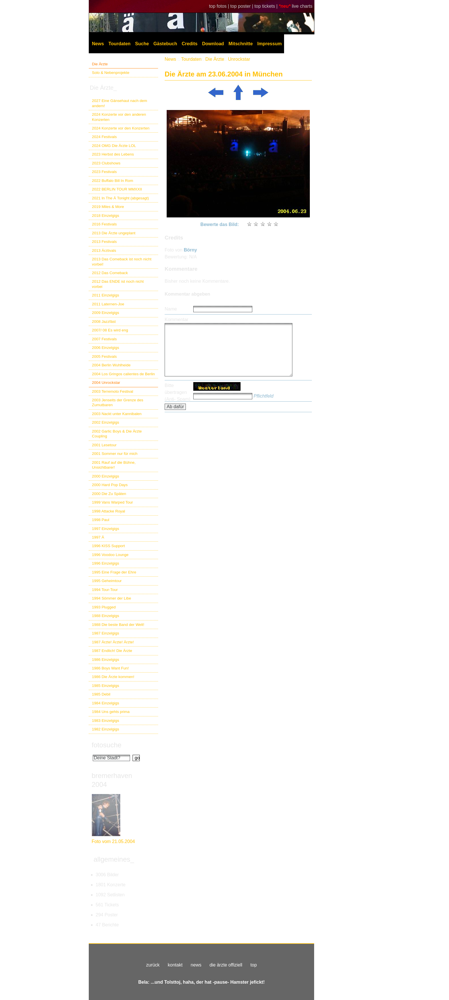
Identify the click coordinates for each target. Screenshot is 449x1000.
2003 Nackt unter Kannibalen (116, 414)
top (254, 964)
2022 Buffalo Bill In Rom (112, 180)
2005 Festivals (104, 356)
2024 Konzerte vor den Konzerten (120, 128)
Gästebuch (165, 43)
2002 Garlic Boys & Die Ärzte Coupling (117, 433)
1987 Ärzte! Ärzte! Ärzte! (113, 642)
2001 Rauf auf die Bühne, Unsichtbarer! (113, 464)
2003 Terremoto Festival (112, 391)
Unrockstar (239, 59)
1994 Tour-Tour (105, 590)
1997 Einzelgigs (105, 528)
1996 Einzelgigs (105, 563)
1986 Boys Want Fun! (110, 668)
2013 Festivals (104, 241)
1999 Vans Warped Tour (112, 502)
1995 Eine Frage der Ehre (114, 572)
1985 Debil (101, 694)
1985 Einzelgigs (105, 685)
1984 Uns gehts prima (110, 712)
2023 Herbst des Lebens (113, 154)
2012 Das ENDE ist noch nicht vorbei (118, 283)
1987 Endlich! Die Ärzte (112, 651)
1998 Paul (100, 520)
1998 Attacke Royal (108, 511)
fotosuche (106, 745)
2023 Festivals (104, 172)
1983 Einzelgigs (105, 720)
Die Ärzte (100, 64)
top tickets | (267, 6)
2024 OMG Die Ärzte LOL (114, 146)
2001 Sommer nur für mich (114, 453)
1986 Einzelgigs (105, 659)
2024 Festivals (104, 137)
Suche (142, 43)
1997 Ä (98, 537)
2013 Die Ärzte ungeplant (113, 233)
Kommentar (176, 319)
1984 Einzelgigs (105, 703)
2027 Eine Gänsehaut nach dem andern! (119, 103)
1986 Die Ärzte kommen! (113, 677)
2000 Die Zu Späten (109, 494)
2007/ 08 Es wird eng (110, 330)
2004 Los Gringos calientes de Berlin (123, 374)
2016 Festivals (104, 224)
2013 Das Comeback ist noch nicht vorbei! (121, 261)
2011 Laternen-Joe (108, 304)
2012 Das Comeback (110, 273)
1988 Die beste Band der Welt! (118, 624)
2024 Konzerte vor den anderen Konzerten (119, 116)
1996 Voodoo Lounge (110, 555)
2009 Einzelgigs (105, 313)
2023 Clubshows (106, 163)
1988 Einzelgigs (105, 616)
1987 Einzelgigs (105, 633)
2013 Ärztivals (104, 250)
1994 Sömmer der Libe (111, 598)
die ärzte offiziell (226, 964)
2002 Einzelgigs (105, 422)
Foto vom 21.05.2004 (113, 841)
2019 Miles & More (108, 207)
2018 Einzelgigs (105, 215)
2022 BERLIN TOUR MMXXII (117, 189)
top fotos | (219, 6)
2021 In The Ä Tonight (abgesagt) (120, 198)
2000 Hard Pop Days (110, 485)
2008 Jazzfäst (104, 321)
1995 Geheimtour (107, 581)
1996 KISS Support (108, 546)
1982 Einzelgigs (105, 729)
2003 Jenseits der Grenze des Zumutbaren (117, 402)
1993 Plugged (104, 607)
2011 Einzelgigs (105, 295)
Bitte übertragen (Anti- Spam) (177, 392)
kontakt (175, 964)
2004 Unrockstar (106, 382)
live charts (302, 6)
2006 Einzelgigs (105, 347)
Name (171, 309)
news (196, 964)
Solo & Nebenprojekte (110, 72)
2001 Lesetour (104, 445)
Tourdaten (120, 43)
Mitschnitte (241, 43)
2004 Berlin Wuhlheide (111, 365)
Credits (190, 43)
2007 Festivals (104, 339)
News (98, 43)
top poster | (242, 6)
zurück (152, 964)
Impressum (269, 43)
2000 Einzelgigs (105, 476)
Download (213, 43)
